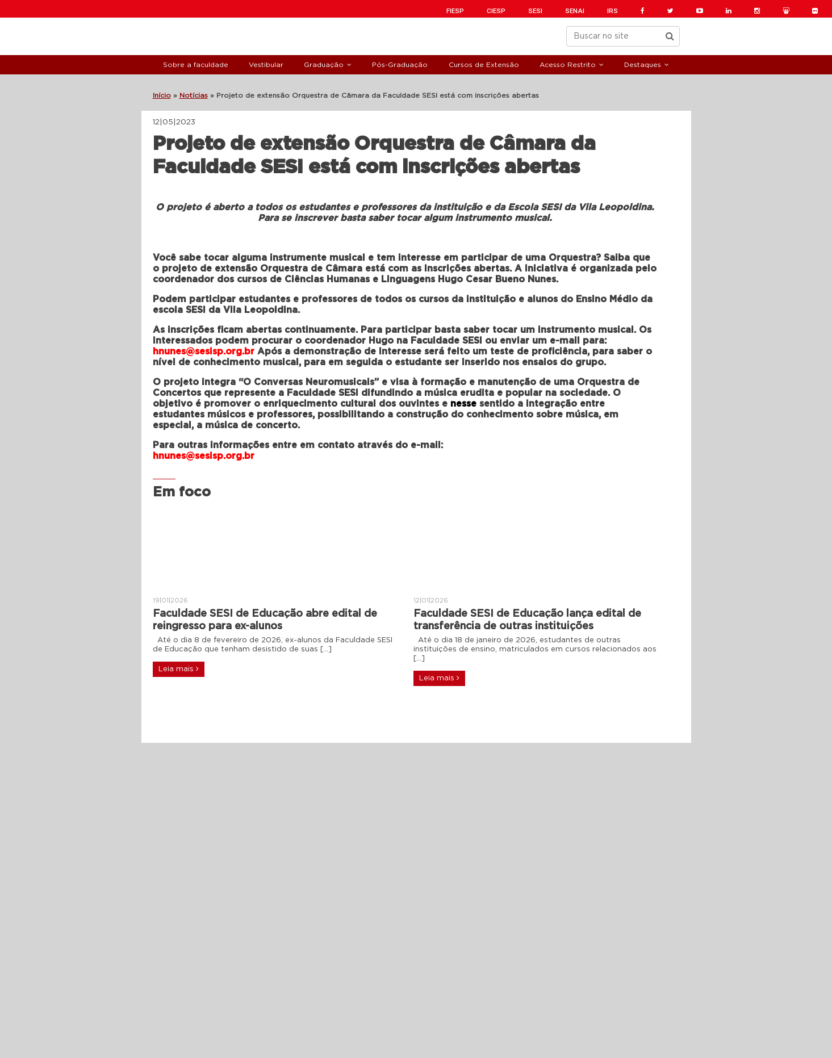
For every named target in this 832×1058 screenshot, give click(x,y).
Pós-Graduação (400, 64)
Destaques (642, 64)
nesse (463, 403)
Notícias (193, 95)
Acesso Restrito (568, 64)
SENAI (574, 11)
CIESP (496, 11)
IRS (612, 11)
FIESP (455, 11)
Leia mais (178, 669)
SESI (535, 11)
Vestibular (266, 64)
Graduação (324, 64)
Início (162, 95)
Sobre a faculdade (195, 64)
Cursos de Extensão (484, 64)
